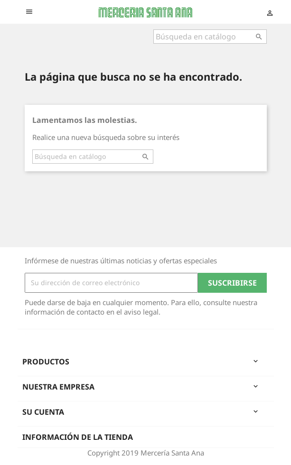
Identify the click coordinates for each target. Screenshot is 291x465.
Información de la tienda (77, 437)
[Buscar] (210, 36)
